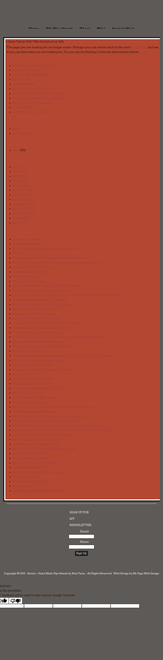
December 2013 (24, 199)
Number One (22, 486)
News (17, 128)
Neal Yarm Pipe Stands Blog (32, 88)
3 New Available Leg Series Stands (37, 332)
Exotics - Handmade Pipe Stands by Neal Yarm (35, 12)
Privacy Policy (23, 107)
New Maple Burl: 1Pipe (29, 453)
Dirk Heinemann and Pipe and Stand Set (42, 290)
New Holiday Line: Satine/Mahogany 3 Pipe (44, 448)
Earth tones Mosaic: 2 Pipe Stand (36, 318)
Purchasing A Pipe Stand (30, 112)
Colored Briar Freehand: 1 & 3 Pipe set (40, 299)
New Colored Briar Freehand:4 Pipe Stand (43, 304)
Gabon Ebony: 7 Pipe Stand (32, 383)
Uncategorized (23, 133)
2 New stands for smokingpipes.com (39, 360)
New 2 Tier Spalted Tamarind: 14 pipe (39, 472)
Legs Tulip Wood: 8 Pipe (30, 458)
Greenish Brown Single (29, 271)
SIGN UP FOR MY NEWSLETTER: (80, 519)
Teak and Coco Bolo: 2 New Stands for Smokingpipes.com (54, 407)
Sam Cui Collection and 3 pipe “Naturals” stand (47, 285)
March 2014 (21, 185)
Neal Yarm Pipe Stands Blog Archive (39, 93)
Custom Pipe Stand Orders (32, 74)
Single (17, 253)
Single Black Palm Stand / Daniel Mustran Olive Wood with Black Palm (63, 430)
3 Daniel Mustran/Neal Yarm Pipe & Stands (43, 421)
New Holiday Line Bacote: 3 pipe (36, 444)
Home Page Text (24, 84)
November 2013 (24, 204)
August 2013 (21, 218)
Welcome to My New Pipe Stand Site (39, 490)
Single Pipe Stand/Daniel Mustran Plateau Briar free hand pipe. (58, 425)
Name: (84, 541)
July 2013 (19, 222)
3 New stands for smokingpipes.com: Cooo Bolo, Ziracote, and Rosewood (64, 355)
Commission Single (27, 239)
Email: (84, 531)
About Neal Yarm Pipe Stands (34, 65)
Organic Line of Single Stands (34, 313)
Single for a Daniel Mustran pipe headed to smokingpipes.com (57, 262)
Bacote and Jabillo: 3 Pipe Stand (35, 309)
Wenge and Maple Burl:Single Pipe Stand (42, 369)
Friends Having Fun (27, 276)
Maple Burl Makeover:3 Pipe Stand (38, 341)
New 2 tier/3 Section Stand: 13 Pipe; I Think (43, 346)
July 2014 (19, 166)
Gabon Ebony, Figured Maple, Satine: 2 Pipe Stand (48, 416)
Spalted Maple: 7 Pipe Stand (32, 365)
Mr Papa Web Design (146, 573)
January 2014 (22, 194)
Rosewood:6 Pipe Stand (29, 402)
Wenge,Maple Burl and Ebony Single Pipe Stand (47, 323)
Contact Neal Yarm (26, 70)
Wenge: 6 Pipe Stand (28, 281)
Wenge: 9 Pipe (23, 374)
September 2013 (24, 213)
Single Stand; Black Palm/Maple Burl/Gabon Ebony (49, 258)
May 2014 (20, 176)
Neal (16, 150)
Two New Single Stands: (30, 351)
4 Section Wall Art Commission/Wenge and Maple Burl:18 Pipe (58, 337)
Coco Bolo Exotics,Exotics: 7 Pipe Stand (40, 388)
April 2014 (20, 180)
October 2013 (22, 208)
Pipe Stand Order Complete (32, 102)
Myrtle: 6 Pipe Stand (27, 393)
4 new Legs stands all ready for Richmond (43, 434)
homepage (139, 47)
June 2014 (20, 171)
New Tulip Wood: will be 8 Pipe (35, 462)
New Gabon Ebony (26, 476)
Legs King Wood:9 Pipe (29, 467)
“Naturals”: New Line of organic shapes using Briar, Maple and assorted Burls (68, 295)
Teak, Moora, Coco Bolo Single (34, 397)
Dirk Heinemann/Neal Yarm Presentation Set (45, 248)
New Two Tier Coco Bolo (30, 481)
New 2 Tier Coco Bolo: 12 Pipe (34, 379)
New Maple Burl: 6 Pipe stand (34, 411)
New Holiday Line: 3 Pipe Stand (35, 439)
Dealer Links (22, 79)
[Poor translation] (15, 601)
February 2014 (23, 190)
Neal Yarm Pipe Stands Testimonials (39, 98)
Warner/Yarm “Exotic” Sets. (33, 267)
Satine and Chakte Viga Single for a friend (43, 327)
